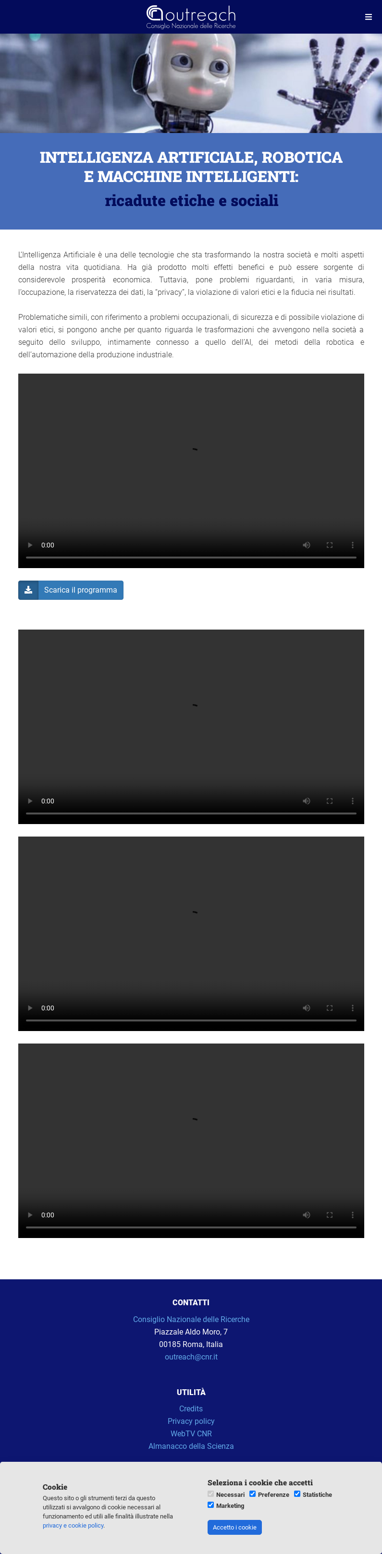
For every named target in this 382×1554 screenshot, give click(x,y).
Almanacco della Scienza (191, 1446)
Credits (191, 1408)
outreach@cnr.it (191, 1356)
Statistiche (317, 1494)
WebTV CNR (191, 1433)
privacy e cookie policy (73, 1525)
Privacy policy (191, 1421)
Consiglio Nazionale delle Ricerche (191, 1319)
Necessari (230, 1494)
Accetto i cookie (235, 1527)
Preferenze (273, 1494)
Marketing (230, 1505)
